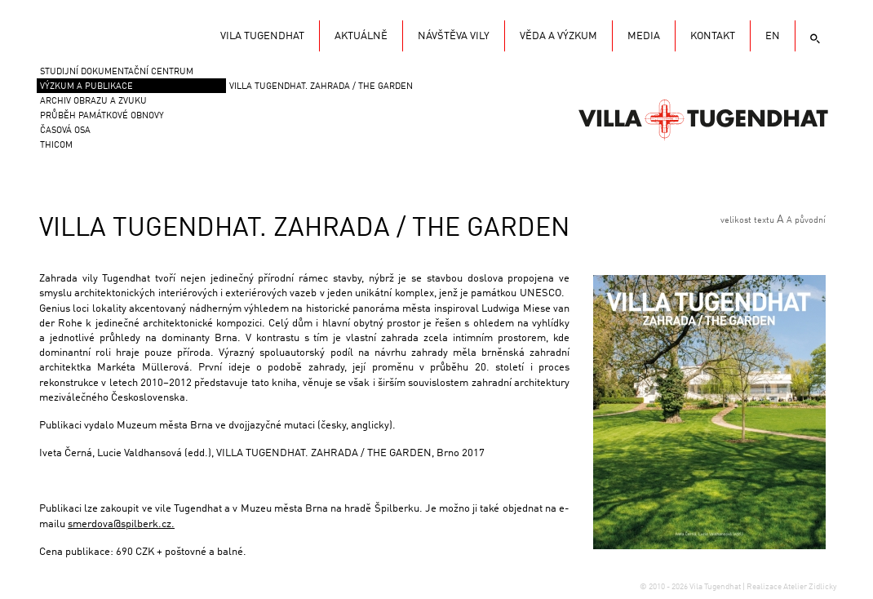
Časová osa (65, 130)
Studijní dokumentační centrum (116, 72)
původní (810, 220)
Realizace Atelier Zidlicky (791, 587)
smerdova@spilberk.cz (119, 524)
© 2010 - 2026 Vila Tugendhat (691, 587)
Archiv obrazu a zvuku (93, 101)
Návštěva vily (454, 36)
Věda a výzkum (558, 36)
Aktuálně (361, 36)
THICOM (56, 145)
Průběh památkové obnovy (102, 116)
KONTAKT (712, 36)
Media (643, 36)
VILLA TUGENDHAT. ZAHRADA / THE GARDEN (321, 86)
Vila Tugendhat (703, 118)
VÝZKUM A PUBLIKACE (86, 86)
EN (772, 36)
